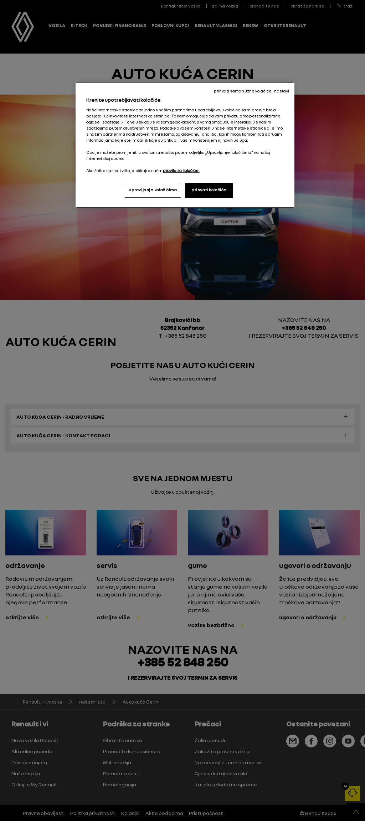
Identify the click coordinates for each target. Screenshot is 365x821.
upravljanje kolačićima (153, 189)
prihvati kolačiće (209, 189)
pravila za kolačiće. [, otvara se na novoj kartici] (181, 170)
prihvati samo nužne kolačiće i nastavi (251, 91)
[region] (185, 145)
